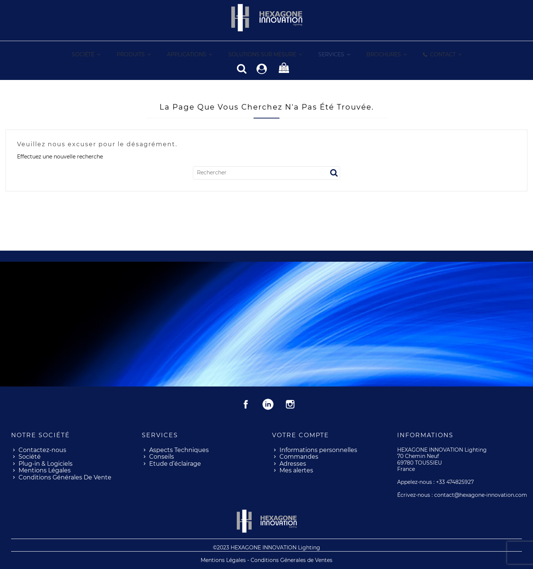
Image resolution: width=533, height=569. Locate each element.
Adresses (292, 463)
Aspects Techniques (179, 449)
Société (30, 456)
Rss (268, 404)
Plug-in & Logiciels (46, 463)
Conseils (161, 456)
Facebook (246, 404)
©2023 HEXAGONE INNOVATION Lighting (266, 547)
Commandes (298, 456)
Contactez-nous (42, 449)
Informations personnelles (318, 449)
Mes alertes (296, 469)
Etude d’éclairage (175, 463)
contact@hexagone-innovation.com (480, 494)
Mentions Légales (45, 469)
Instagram (290, 404)
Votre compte (300, 434)
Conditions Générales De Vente (65, 477)
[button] (333, 54)
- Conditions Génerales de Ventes (289, 559)
